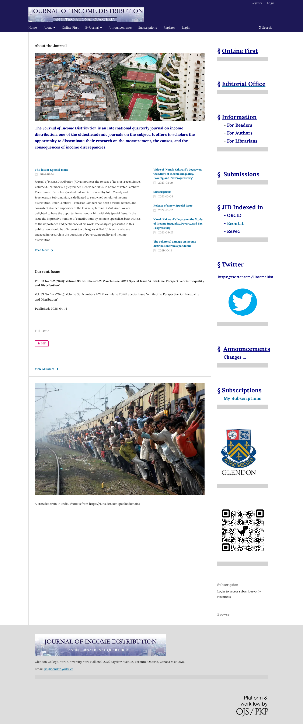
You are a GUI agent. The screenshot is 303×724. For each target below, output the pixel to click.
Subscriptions (147, 27)
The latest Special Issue (52, 170)
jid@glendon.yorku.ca (58, 669)
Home (32, 27)
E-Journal (92, 27)
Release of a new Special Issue (172, 205)
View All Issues (44, 369)
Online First (70, 27)
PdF (40, 344)
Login (186, 27)
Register (169, 27)
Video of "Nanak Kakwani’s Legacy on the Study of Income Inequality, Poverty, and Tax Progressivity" (177, 174)
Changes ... (235, 357)
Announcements (120, 27)
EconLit (235, 223)
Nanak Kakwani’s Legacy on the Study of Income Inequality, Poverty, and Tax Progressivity (178, 224)
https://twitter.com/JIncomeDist (245, 274)
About (48, 27)
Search (265, 27)
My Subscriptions (242, 398)
